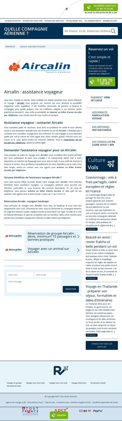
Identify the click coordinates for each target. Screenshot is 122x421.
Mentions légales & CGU (81, 402)
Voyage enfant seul (74, 21)
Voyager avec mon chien (33, 21)
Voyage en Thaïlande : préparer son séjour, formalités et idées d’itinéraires (101, 293)
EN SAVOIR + (91, 229)
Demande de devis (110, 21)
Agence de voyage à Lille (16, 402)
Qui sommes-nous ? (35, 402)
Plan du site (50, 402)
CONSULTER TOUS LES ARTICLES (101, 345)
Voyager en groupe (13, 21)
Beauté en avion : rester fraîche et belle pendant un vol (101, 241)
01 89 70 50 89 (101, 81)
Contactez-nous (62, 402)
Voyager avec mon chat (54, 21)
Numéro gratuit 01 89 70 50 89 (101, 7)
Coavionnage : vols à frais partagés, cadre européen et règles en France (101, 184)
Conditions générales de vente (105, 402)
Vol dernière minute (92, 21)
